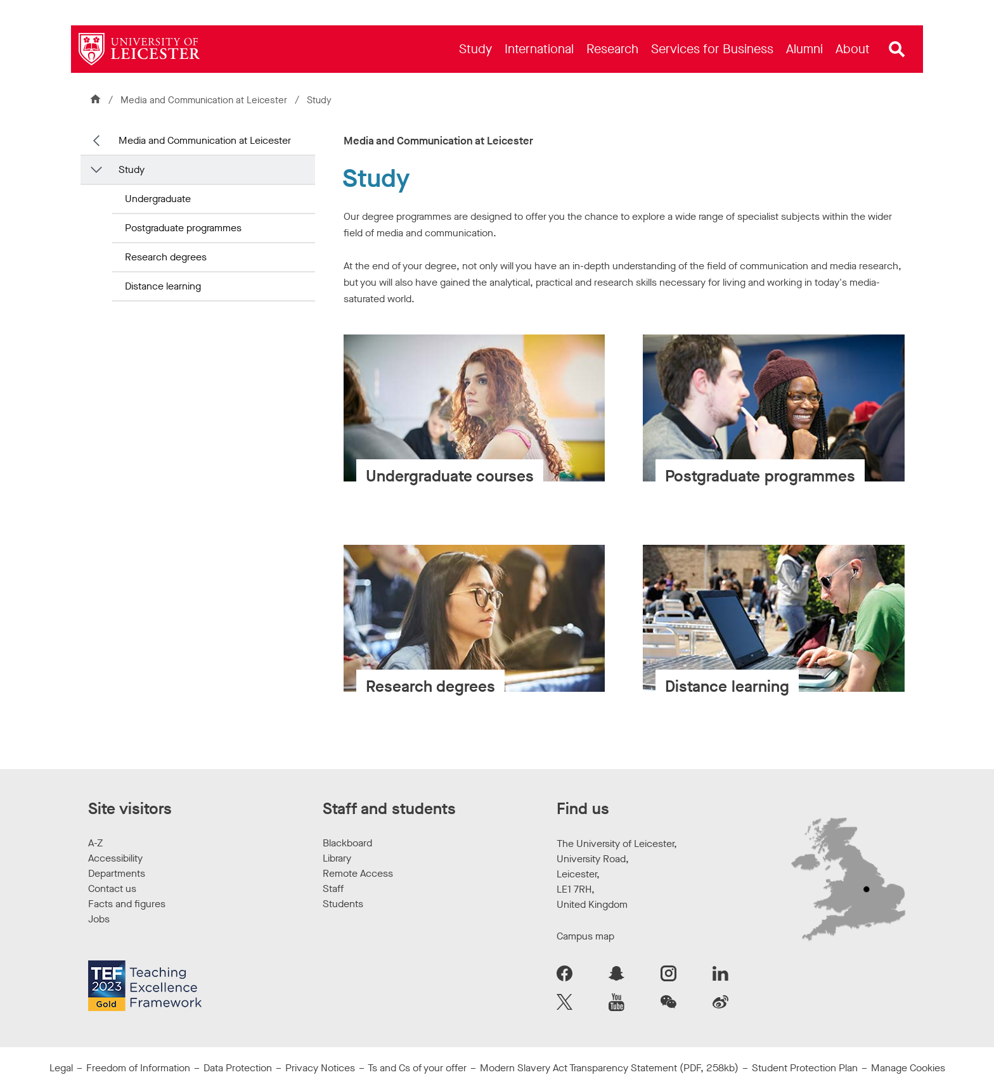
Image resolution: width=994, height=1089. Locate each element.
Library (337, 858)
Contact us (112, 888)
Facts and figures (126, 903)
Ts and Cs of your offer (417, 1067)
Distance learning (163, 286)
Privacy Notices (320, 1067)
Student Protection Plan (805, 1067)
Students (343, 903)
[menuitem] (475, 49)
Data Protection (237, 1067)
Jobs (99, 919)
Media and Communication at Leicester (205, 100)
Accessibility (115, 858)
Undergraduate (158, 198)
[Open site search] (897, 49)
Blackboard (347, 843)
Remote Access (358, 873)
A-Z (95, 843)
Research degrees (166, 257)
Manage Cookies (908, 1067)
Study (132, 169)
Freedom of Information (138, 1067)
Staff (333, 888)
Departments (116, 873)
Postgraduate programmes (183, 227)
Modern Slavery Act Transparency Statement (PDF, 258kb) (609, 1067)
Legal (61, 1067)
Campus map (585, 936)
